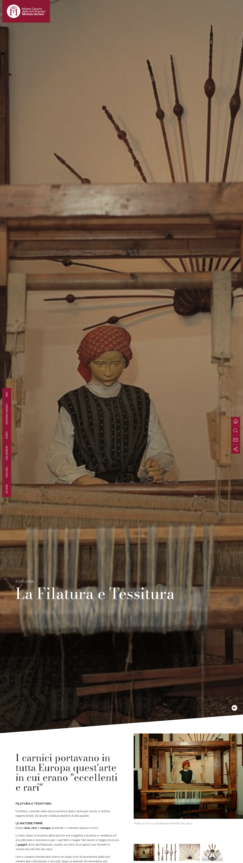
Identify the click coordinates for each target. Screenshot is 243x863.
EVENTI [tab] (6, 435)
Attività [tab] (6, 488)
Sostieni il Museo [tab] (6, 414)
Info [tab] (6, 394)
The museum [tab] (6, 453)
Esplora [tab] (6, 472)
